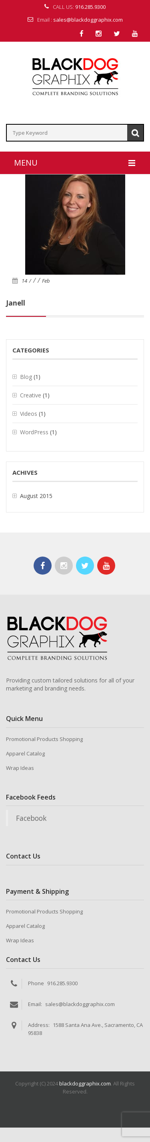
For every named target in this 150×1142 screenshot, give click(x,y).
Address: (39, 1025)
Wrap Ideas (20, 767)
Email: (35, 1004)
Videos (28, 413)
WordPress (34, 432)
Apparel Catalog (25, 753)
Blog (26, 377)
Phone (36, 983)
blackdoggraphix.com (85, 1083)
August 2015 (36, 496)
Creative (30, 395)
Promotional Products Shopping (44, 739)
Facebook (31, 818)
